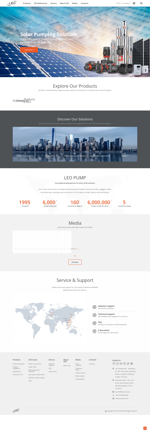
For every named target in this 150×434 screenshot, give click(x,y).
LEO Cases (32, 379)
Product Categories (16, 386)
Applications (17, 390)
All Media (75, 283)
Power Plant (32, 386)
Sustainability (79, 398)
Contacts (84, 3)
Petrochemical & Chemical (33, 389)
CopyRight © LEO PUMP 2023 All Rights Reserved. (121, 430)
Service (54, 3)
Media (75, 3)
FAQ (50, 387)
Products (27, 3)
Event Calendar (78, 383)
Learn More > (29, 50)
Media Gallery (80, 395)
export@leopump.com (122, 411)
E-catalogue (125, 3)
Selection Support (52, 383)
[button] (142, 38)
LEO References (40, 3)
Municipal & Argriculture (36, 393)
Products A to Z (18, 393)
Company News (78, 388)
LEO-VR (118, 3)
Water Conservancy (34, 383)
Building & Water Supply (36, 397)
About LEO (64, 3)
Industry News (80, 392)
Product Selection (18, 383)
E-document (53, 390)
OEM (30, 400)
